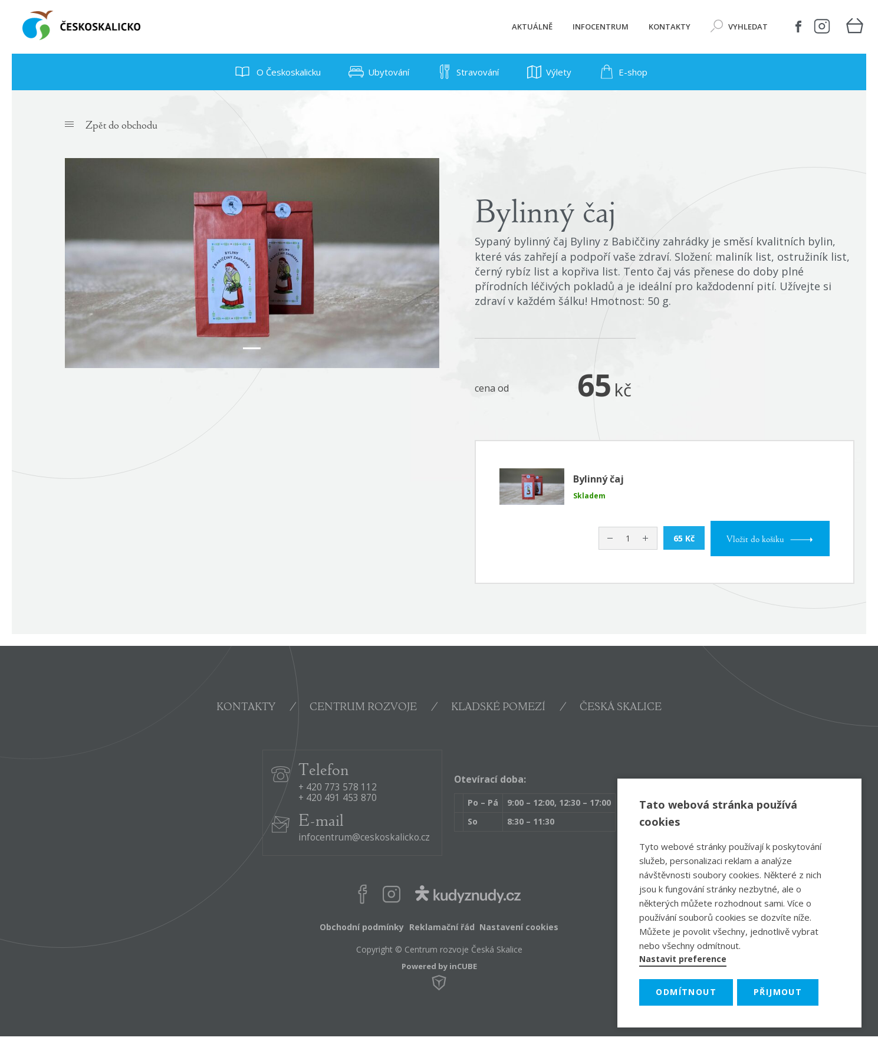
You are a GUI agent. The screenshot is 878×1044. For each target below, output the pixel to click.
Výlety (546, 72)
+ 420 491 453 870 (337, 798)
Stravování (466, 72)
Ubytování (376, 72)
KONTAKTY (245, 707)
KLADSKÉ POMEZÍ (498, 707)
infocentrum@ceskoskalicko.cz (364, 837)
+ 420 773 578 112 (337, 787)
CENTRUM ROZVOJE (363, 707)
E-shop (621, 72)
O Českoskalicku (276, 72)
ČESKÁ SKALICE (621, 707)
